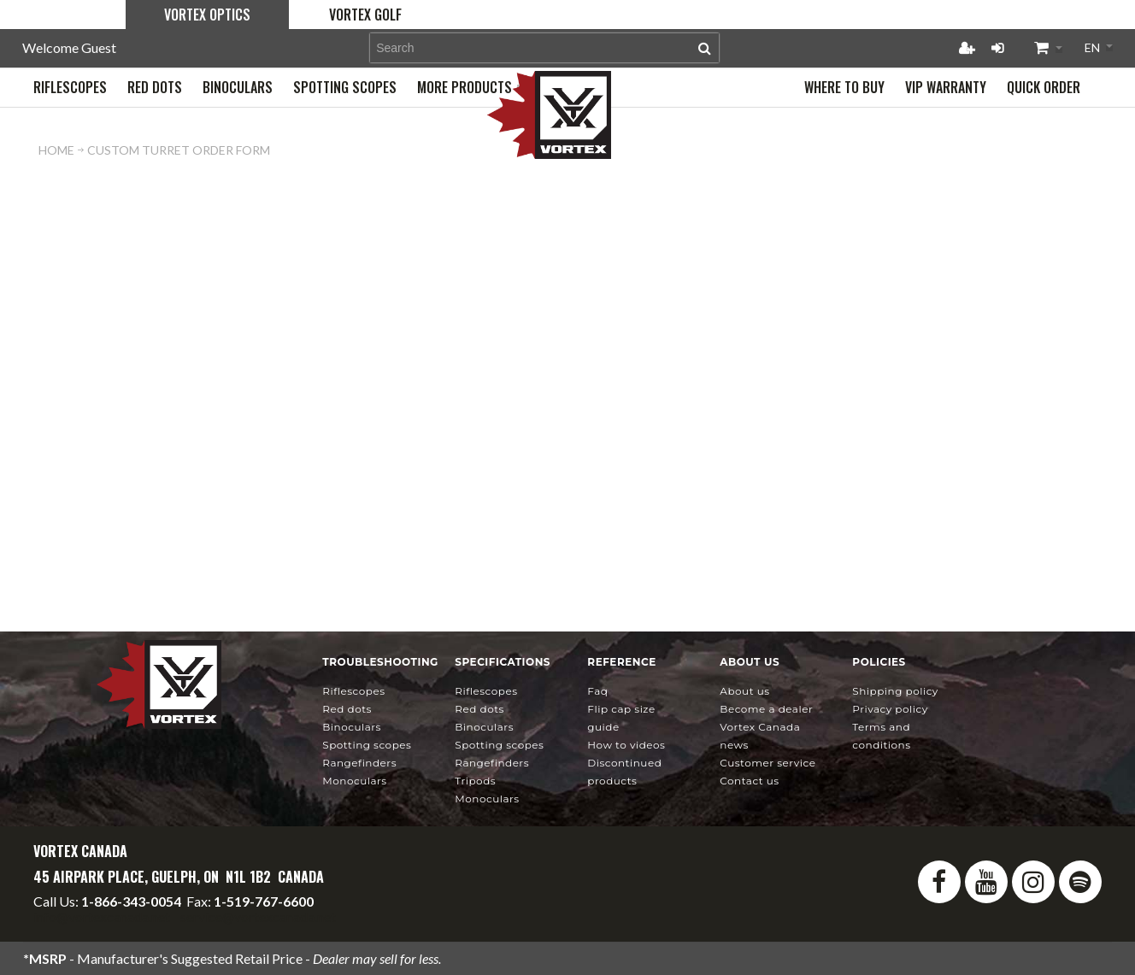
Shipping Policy (895, 690)
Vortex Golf (365, 14)
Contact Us (749, 780)
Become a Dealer (766, 708)
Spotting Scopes (366, 744)
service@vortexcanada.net (258, 916)
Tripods (475, 780)
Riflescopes (353, 690)
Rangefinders (359, 762)
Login (997, 47)
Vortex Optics (207, 14)
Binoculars (351, 726)
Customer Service (767, 762)
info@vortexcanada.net (101, 916)
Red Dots (347, 708)
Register (967, 47)
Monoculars (354, 780)
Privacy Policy (889, 708)
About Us (744, 690)
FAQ (597, 690)
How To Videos (626, 744)
